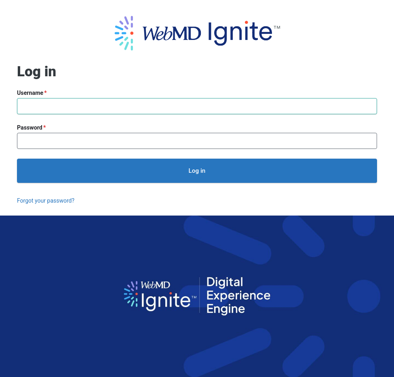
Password (29, 127)
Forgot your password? (45, 200)
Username (30, 93)
